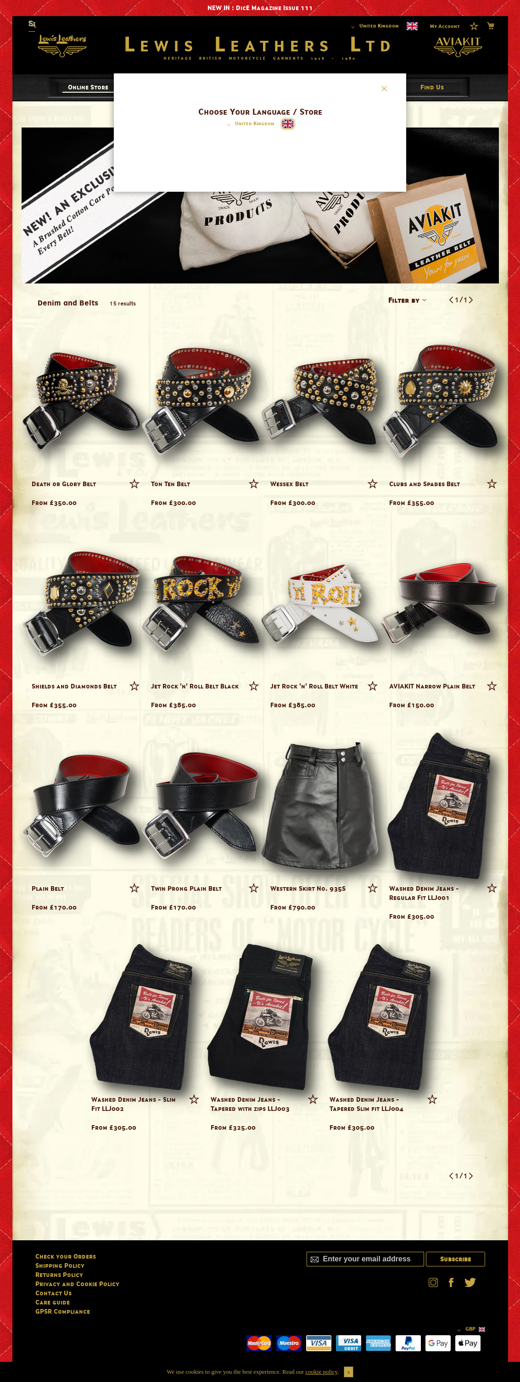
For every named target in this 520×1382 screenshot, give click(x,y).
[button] (249, 125)
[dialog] (260, 691)
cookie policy (322, 1371)
